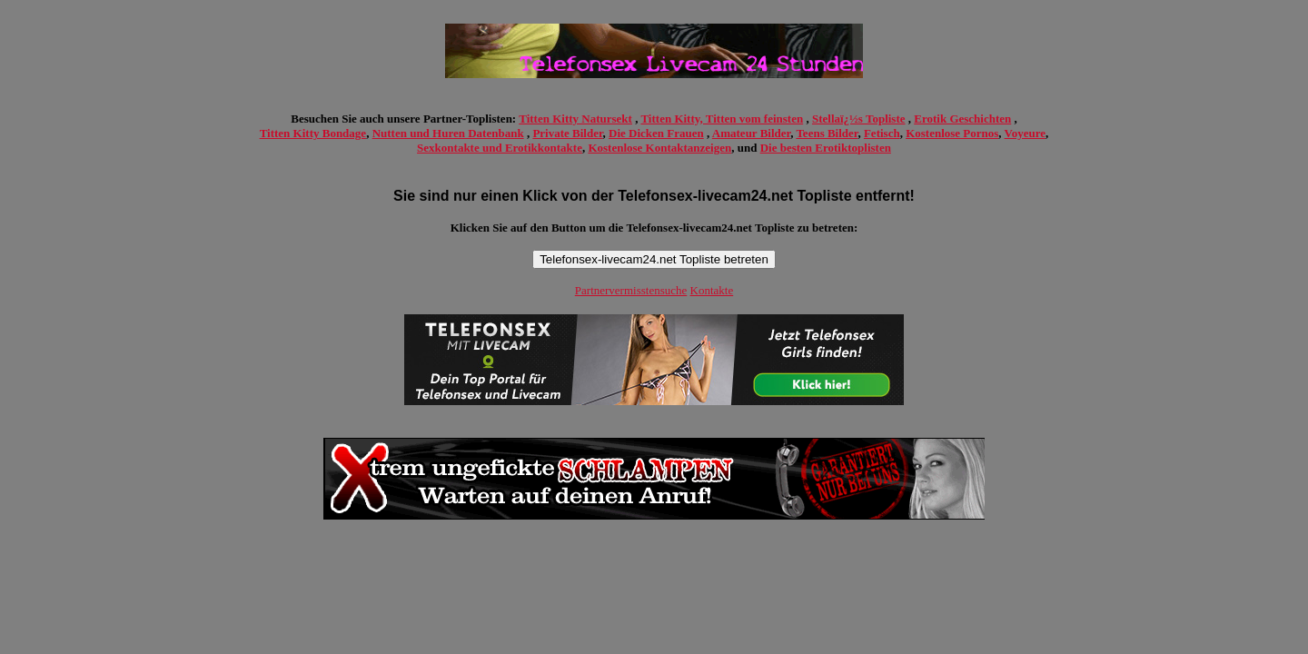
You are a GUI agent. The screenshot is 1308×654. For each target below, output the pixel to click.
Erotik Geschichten (962, 118)
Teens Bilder (826, 133)
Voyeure (1025, 133)
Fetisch (882, 133)
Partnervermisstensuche (631, 290)
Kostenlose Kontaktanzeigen (659, 147)
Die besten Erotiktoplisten (825, 147)
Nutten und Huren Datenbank (448, 133)
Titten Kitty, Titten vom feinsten (721, 118)
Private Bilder (567, 133)
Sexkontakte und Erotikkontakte (499, 147)
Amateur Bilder (751, 133)
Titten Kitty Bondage (313, 133)
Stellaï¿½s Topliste (859, 118)
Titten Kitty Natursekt (575, 118)
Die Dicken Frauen (656, 133)
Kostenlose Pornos (952, 133)
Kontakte (712, 290)
